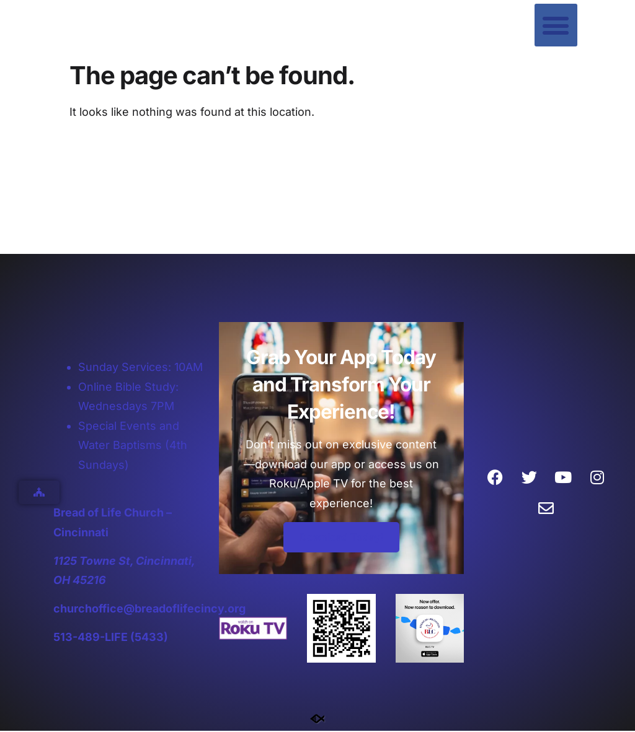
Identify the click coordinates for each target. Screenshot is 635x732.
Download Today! (341, 539)
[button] (556, 25)
